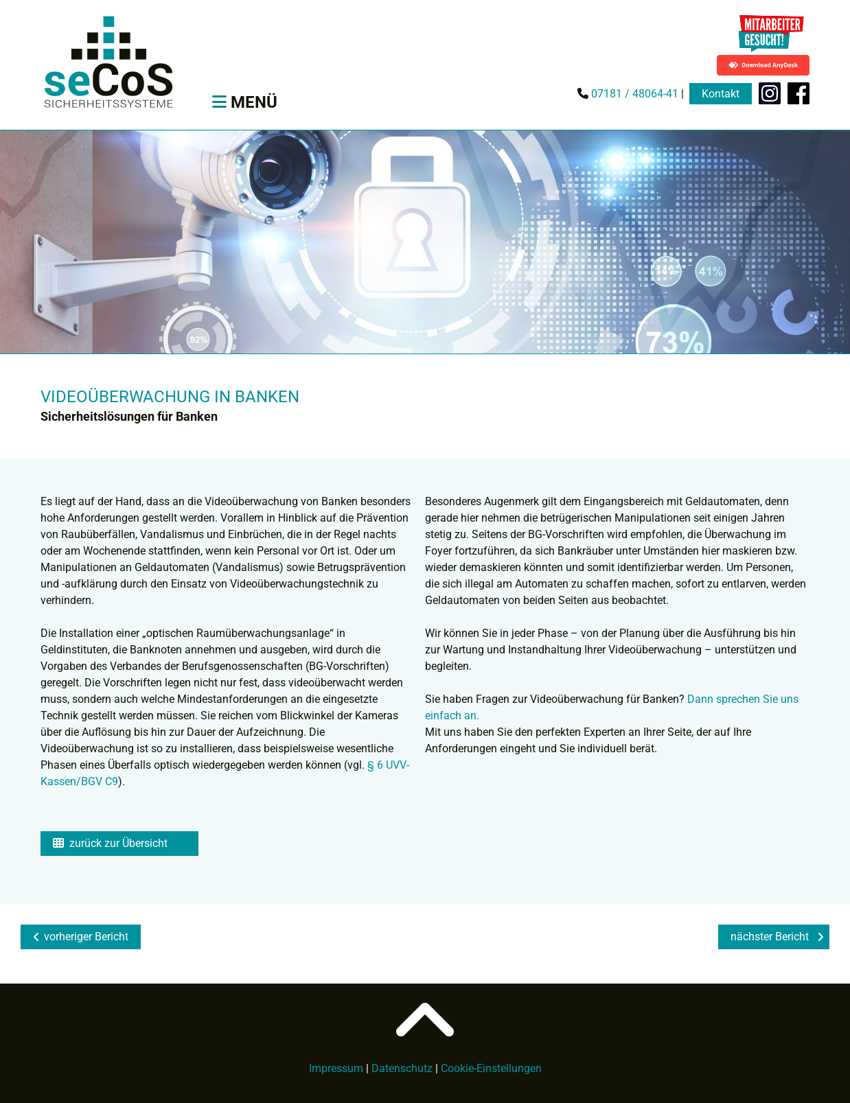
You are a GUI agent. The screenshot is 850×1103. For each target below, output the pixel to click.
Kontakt (720, 93)
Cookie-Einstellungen (491, 1068)
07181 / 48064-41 (633, 93)
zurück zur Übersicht (110, 843)
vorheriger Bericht (80, 936)
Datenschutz (402, 1068)
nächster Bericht (777, 936)
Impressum (336, 1068)
